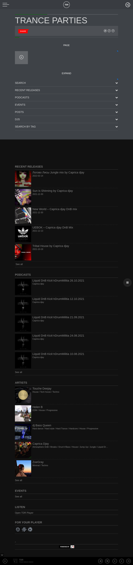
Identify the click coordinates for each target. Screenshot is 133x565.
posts (19, 112)
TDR (21, 560)
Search (20, 82)
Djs (17, 119)
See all (19, 264)
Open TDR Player (24, 513)
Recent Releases (27, 90)
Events (20, 104)
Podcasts (22, 97)
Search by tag (25, 126)
